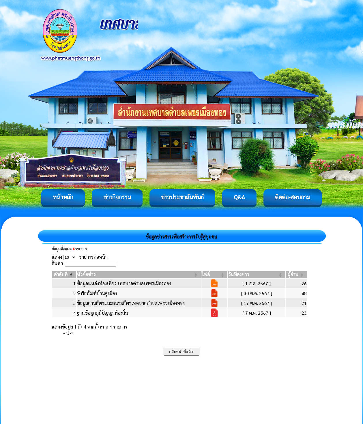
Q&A (239, 197)
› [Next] (70, 333)
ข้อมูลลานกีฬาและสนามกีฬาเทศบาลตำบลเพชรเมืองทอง (131, 303)
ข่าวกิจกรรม (117, 197)
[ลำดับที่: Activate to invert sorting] (64, 274)
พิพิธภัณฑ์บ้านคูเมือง (97, 293)
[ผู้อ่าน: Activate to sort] (296, 274)
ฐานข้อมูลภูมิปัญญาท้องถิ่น (102, 313)
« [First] (64, 333)
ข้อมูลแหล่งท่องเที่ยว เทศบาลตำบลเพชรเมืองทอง (124, 283)
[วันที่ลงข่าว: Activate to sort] (256, 274)
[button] (61, 274)
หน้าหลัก (63, 197)
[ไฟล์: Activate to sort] (214, 274)
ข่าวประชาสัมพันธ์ (182, 197)
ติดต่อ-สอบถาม (292, 197)
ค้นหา (57, 263)
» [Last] (72, 333)
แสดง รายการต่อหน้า (80, 257)
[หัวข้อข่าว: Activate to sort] (139, 274)
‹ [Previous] (66, 333)
